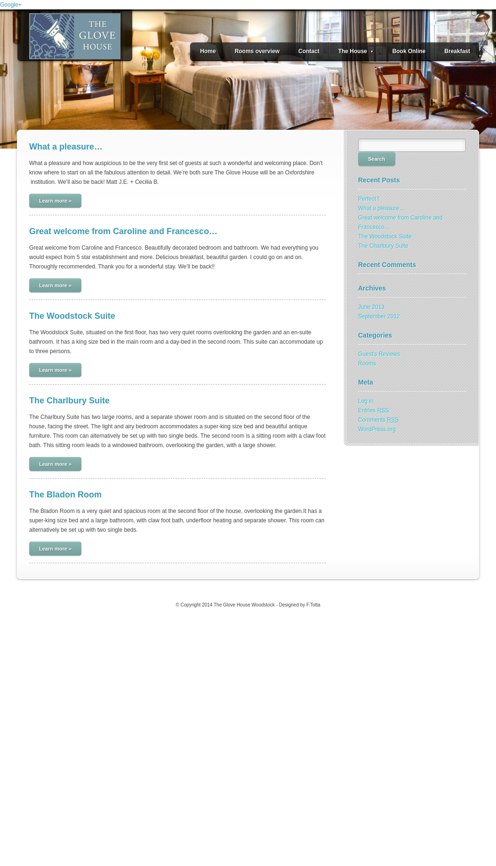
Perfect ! (368, 199)
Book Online (409, 51)
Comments (378, 420)
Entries (373, 410)
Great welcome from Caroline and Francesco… (123, 231)
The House (356, 51)
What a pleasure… (66, 146)
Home (208, 51)
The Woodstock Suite (72, 316)
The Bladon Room (65, 494)
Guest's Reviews (379, 354)
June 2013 (371, 307)
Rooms (367, 363)
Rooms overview (257, 51)
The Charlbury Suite (69, 400)
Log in (366, 401)
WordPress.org (377, 429)
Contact (309, 51)
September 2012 (379, 316)
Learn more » (55, 201)
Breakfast (457, 51)
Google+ (11, 4)
